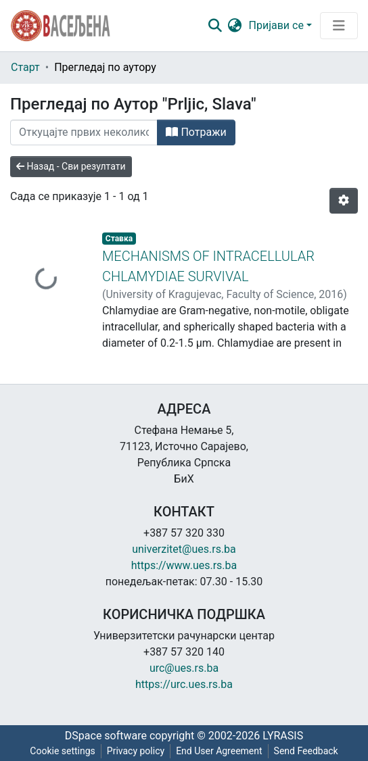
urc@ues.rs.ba (184, 668)
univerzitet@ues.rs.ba (184, 549)
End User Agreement (219, 750)
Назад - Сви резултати (71, 166)
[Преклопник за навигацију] (339, 25)
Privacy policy (135, 750)
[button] (235, 26)
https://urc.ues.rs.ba (184, 684)
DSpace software (106, 735)
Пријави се (276, 25)
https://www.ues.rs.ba (184, 565)
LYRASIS (282, 735)
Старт (25, 67)
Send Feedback (306, 750)
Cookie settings (62, 750)
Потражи (196, 132)
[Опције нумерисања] (343, 201)
